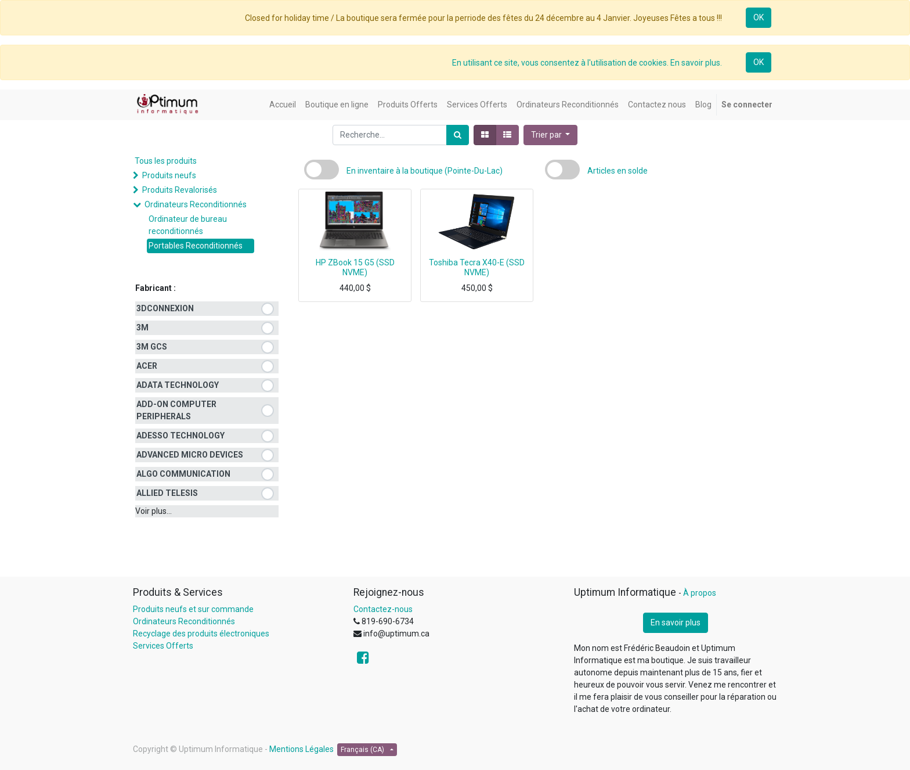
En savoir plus (675, 622)
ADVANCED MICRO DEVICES (189, 454)
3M (142, 327)
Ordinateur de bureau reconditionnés (188, 225)
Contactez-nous (383, 609)
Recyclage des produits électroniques (201, 633)
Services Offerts (163, 645)
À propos (699, 593)
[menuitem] (283, 105)
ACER (146, 365)
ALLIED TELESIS (167, 493)
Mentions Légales (301, 749)
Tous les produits (166, 160)
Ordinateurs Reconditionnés (196, 204)
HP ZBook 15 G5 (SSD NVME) (355, 267)
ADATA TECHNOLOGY (177, 385)
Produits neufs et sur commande (193, 609)
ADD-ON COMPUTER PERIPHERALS (176, 410)
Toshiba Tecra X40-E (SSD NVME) (477, 267)
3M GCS (151, 346)
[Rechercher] (457, 135)
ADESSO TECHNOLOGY (180, 435)
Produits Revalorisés (179, 190)
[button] (550, 135)
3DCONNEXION (165, 308)
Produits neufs (169, 175)
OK (758, 17)
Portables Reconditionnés (196, 245)
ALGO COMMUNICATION (183, 473)
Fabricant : (155, 288)
